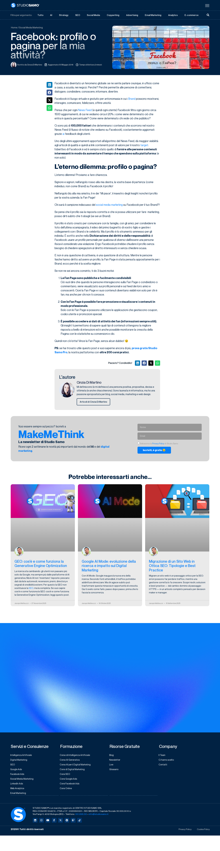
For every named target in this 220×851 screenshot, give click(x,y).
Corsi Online (66, 789)
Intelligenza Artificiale (22, 755)
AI (51, 15)
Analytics (173, 15)
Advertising (132, 15)
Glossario (114, 770)
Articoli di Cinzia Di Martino (93, 402)
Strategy (63, 15)
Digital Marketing (19, 760)
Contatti (163, 765)
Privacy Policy (158, 444)
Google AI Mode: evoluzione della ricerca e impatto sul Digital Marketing (109, 566)
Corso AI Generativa (70, 760)
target (144, 145)
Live (112, 765)
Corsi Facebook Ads (70, 784)
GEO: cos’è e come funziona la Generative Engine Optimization (41, 563)
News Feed (85, 110)
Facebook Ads (18, 775)
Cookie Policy (202, 831)
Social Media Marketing (31, 27)
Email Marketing (153, 15)
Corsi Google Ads (69, 780)
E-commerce (191, 15)
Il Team (162, 755)
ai (63, 134)
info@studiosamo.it (98, 815)
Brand (131, 98)
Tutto (40, 15)
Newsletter (115, 760)
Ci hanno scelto (167, 760)
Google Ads (17, 770)
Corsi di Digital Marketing (73, 770)
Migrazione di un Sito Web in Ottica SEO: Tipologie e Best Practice (172, 566)
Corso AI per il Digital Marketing (76, 765)
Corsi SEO (65, 775)
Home (14, 27)
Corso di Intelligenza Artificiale (75, 755)
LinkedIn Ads (17, 784)
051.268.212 (81, 815)
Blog (112, 755)
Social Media (93, 15)
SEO (77, 15)
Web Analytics (18, 789)
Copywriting (113, 15)
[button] (49, 85)
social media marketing (109, 205)
